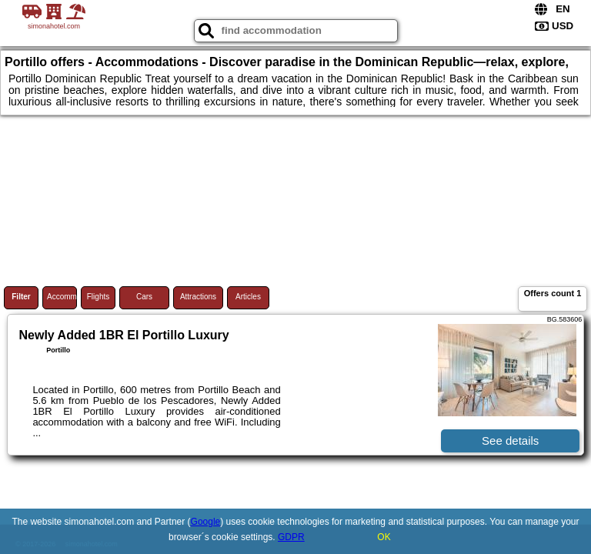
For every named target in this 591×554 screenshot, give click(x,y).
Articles (248, 296)
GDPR (291, 537)
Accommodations (62, 296)
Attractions (198, 296)
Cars (144, 296)
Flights (98, 296)
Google (206, 521)
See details (510, 440)
